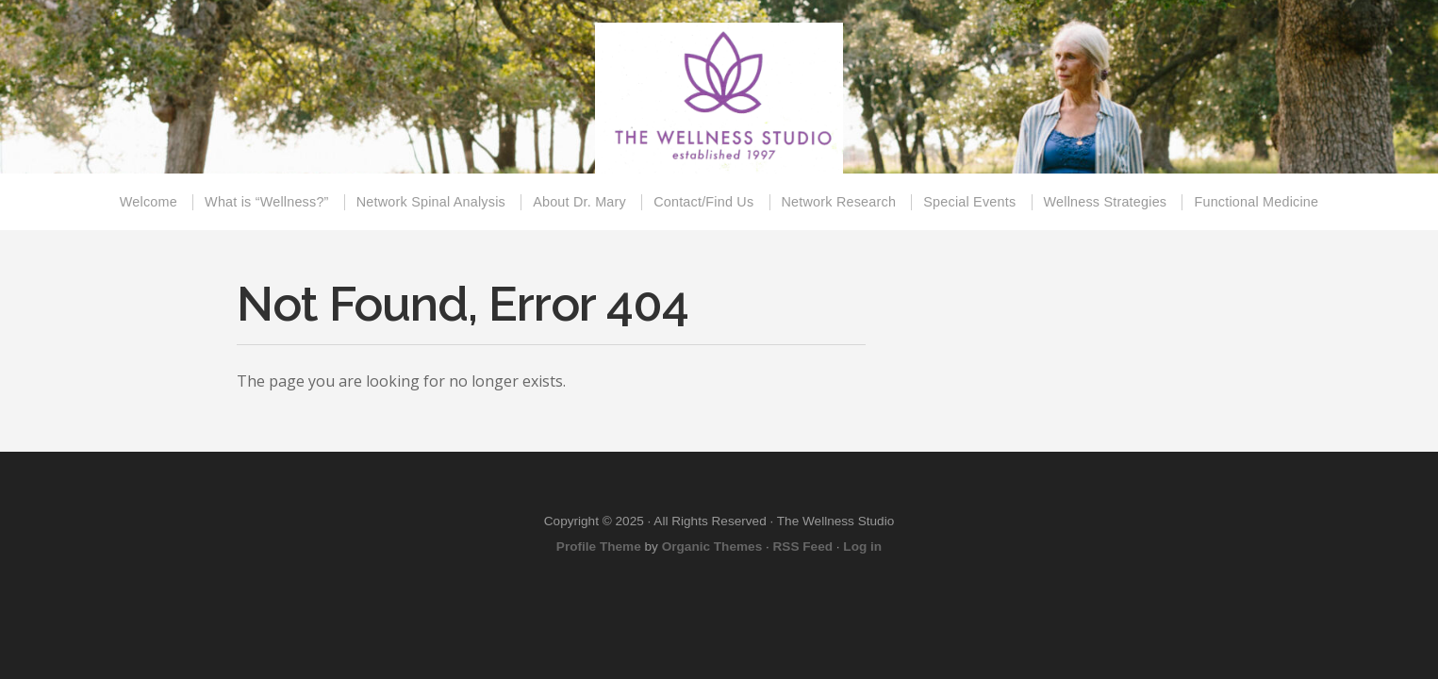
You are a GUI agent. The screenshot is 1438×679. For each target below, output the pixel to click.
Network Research (839, 201)
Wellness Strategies (1105, 201)
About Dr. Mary (579, 201)
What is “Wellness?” (266, 201)
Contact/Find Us (703, 201)
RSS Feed (803, 546)
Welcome (148, 201)
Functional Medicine (1256, 201)
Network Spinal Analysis (430, 201)
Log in (862, 546)
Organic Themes (712, 546)
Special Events (969, 201)
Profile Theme (598, 546)
